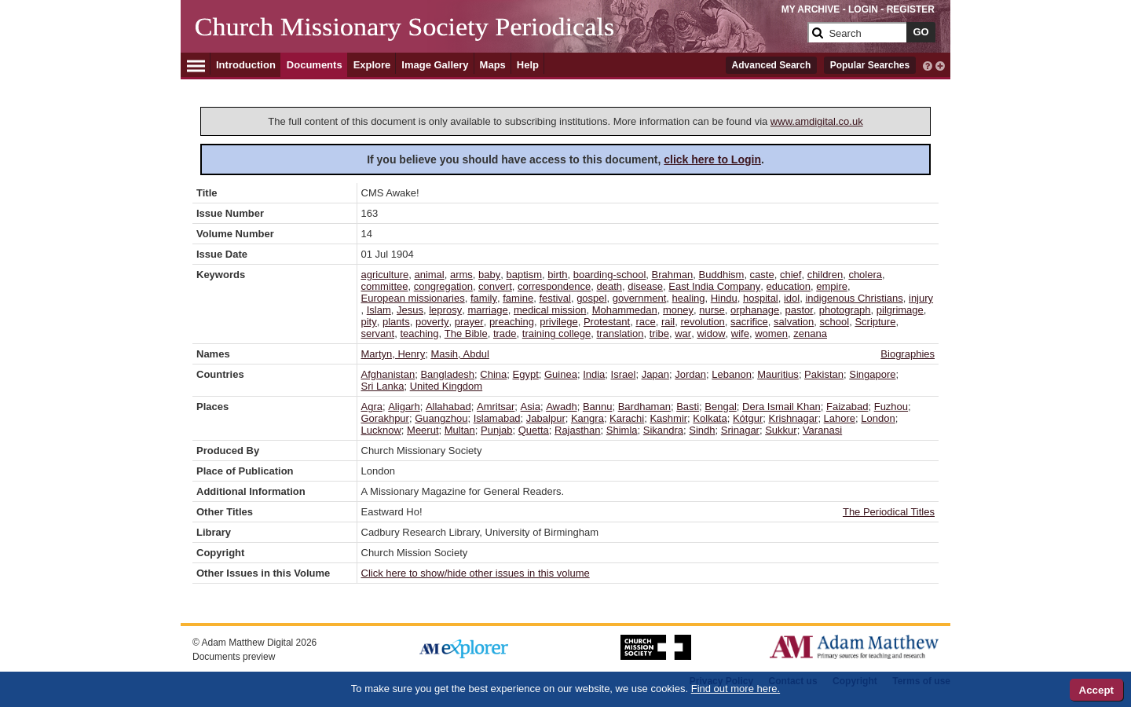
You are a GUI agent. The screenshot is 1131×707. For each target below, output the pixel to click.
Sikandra (663, 430)
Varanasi (822, 430)
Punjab (496, 430)
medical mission (550, 310)
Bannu (598, 406)
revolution (702, 322)
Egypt (526, 374)
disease (645, 286)
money (678, 310)
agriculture (385, 274)
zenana (810, 333)
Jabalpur (546, 418)
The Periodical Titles (889, 512)
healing (688, 298)
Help (528, 65)
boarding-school (609, 274)
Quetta (533, 430)
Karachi (626, 418)
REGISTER (911, 9)
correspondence (554, 286)
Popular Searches (870, 65)
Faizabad (847, 406)
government (640, 298)
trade (505, 333)
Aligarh (403, 406)
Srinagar (740, 430)
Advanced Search (771, 65)
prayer (469, 322)
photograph (845, 310)
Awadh (561, 406)
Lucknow (381, 430)
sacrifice (749, 322)
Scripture (875, 322)
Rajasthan (578, 430)
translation (619, 333)
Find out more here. (735, 688)
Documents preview (233, 656)
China (493, 374)
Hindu (724, 298)
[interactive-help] (927, 64)
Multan (460, 430)
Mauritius (778, 374)
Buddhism (722, 274)
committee (384, 286)
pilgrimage (900, 310)
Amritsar (495, 406)
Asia (530, 406)
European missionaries (413, 298)
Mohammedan (624, 310)
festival (554, 298)
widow (711, 333)
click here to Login (712, 159)
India (594, 374)
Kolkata (710, 418)
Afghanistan (388, 374)
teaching (419, 333)
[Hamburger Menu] (195, 64)
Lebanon (732, 374)
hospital (760, 298)
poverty (432, 322)
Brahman (673, 274)
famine (518, 298)
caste (762, 274)
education (789, 286)
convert (495, 286)
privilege (558, 322)
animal (429, 274)
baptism (525, 274)
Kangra (587, 418)
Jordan (690, 374)
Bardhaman (644, 406)
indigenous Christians (853, 298)
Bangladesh (447, 374)
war (683, 333)
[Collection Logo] (498, 39)
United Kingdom (446, 386)
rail (668, 322)
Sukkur (780, 430)
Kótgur (748, 418)
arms (461, 274)
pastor (799, 310)
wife (740, 333)
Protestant (607, 322)
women (771, 333)
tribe (659, 333)
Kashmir (668, 418)
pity (369, 322)
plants (396, 322)
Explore (372, 65)
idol (792, 298)
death (609, 286)
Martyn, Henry (393, 354)
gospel (591, 298)
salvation (794, 322)
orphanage (754, 310)
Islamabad (497, 418)
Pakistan (824, 374)
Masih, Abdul (459, 354)
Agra (371, 406)
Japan (655, 374)
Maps (493, 65)
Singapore (872, 374)
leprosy (445, 310)
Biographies (907, 354)
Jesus (410, 310)
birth (557, 274)
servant (378, 333)
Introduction (246, 65)
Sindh (702, 430)
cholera (865, 274)
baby (489, 274)
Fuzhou (891, 406)
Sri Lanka (382, 386)
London (878, 418)
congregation (443, 286)
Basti (687, 406)
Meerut (422, 430)
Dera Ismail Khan (781, 406)
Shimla (622, 430)
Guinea (560, 374)
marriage (487, 310)
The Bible (466, 333)
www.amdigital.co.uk (816, 121)
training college (556, 333)
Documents (314, 65)
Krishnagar (793, 418)
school (835, 322)
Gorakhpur (385, 418)
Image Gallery (434, 65)
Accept (1096, 690)
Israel (623, 374)
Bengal (720, 406)
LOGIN (863, 9)
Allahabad (448, 406)
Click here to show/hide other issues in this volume (475, 573)
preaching (511, 322)
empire (831, 286)
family (483, 298)
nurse (712, 310)
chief (790, 274)
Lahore (839, 418)
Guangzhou (441, 418)
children (825, 274)
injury (921, 298)
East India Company (714, 286)
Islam (379, 310)
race (645, 322)
